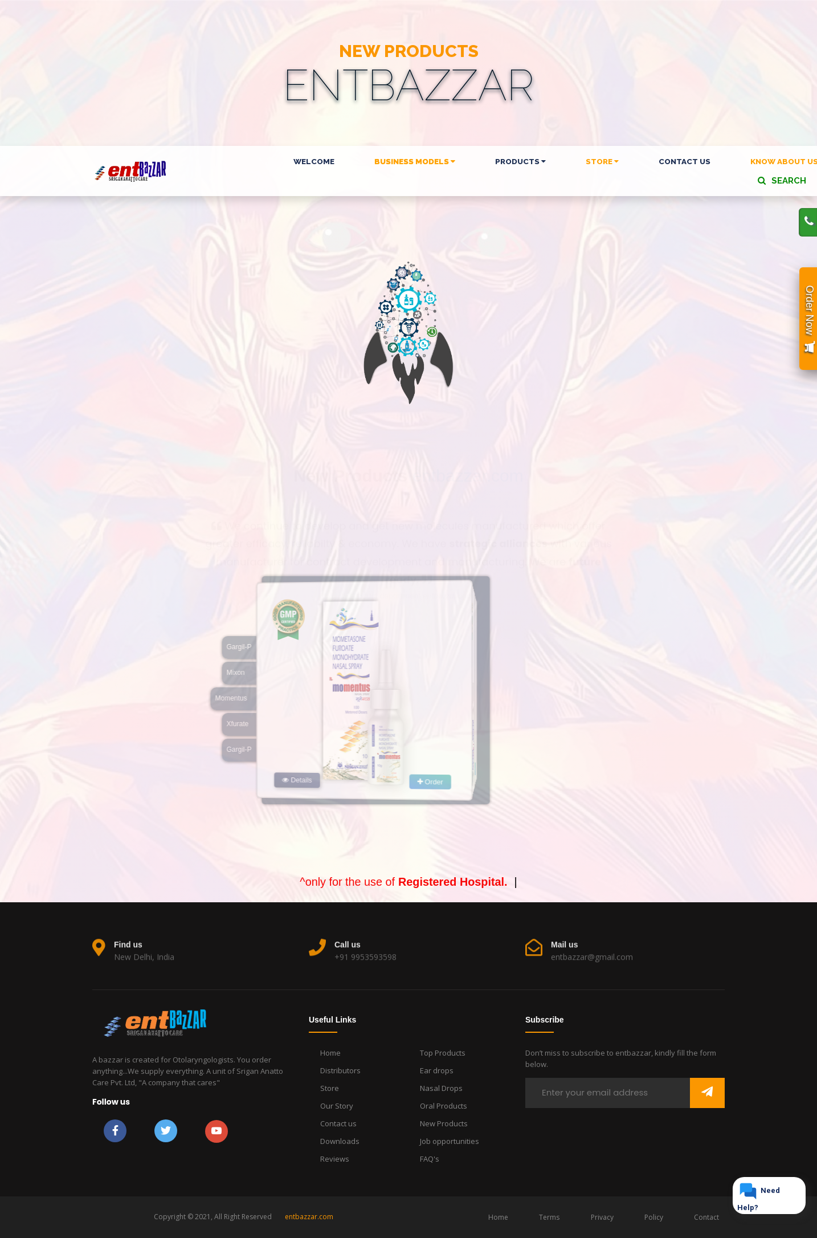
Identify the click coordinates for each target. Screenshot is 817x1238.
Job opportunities (449, 1141)
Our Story (336, 1106)
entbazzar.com (309, 1216)
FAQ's (429, 1159)
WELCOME (313, 161)
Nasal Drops (441, 1088)
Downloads (340, 1141)
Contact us (338, 1123)
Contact (706, 1217)
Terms (549, 1217)
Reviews (334, 1159)
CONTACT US (684, 161)
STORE (602, 161)
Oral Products (443, 1106)
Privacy (602, 1217)
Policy (653, 1217)
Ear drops (437, 1070)
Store (329, 1088)
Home (330, 1053)
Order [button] (471, 771)
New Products (444, 1123)
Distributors (340, 1070)
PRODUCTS (520, 161)
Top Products (442, 1053)
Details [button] (252, 777)
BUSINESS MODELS (414, 161)
